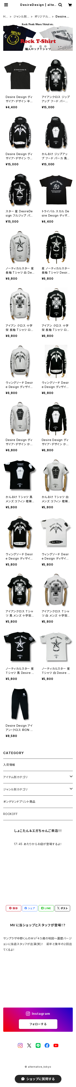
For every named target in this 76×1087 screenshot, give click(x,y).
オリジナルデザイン (41, 17)
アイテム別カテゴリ (15, 777)
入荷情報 (9, 764)
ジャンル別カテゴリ (21, 17)
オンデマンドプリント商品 (19, 801)
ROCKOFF (10, 814)
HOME (5, 17)
